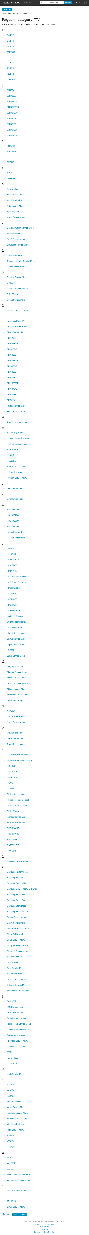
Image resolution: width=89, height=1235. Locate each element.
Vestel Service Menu (16, 1107)
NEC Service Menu (15, 717)
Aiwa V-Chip (12, 189)
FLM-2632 (11, 338)
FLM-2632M (12, 344)
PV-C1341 (11, 851)
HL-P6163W (12, 450)
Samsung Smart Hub (16, 895)
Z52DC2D (11, 1201)
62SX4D (10, 173)
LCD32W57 (12, 605)
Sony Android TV (14, 957)
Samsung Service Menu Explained (22, 889)
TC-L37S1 (11, 1001)
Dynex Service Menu (16, 300)
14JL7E (10, 35)
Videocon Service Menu (17, 1113)
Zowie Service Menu (16, 1207)
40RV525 (11, 146)
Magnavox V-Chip (15, 666)
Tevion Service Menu (16, 1035)
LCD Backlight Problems (17, 577)
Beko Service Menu (15, 234)
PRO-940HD (12, 839)
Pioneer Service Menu (16, 817)
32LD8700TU (13, 107)
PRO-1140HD (13, 828)
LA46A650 (11, 554)
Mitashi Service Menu (16, 689)
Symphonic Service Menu (18, 991)
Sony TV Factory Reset (17, 979)
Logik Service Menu (16, 645)
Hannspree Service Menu (18, 438)
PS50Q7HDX (13, 845)
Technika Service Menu (17, 1018)
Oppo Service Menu (16, 744)
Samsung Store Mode (16, 906)
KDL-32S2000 (13, 515)
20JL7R (10, 74)
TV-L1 (9, 1052)
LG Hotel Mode (13, 611)
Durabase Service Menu (17, 288)
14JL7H (10, 41)
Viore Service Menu (15, 1124)
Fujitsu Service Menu (16, 406)
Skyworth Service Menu (17, 951)
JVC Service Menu (15, 499)
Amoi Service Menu (15, 200)
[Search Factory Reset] (52, 2)
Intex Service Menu (15, 488)
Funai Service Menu (16, 411)
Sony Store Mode (14, 974)
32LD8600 (11, 96)
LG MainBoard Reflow (16, 622)
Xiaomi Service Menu (16, 1191)
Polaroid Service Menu (17, 822)
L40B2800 (11, 548)
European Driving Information (44, 1232)
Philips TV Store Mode (17, 806)
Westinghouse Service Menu (19, 1174)
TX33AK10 (12, 1064)
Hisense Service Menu (17, 444)
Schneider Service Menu (18, 928)
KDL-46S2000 (13, 526)
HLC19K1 (11, 461)
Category (6, 1214)
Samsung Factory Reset (17, 872)
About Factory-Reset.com (44, 1224)
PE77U (10, 783)
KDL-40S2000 (13, 521)
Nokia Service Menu (16, 722)
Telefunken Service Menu (18, 1030)
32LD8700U (12, 113)
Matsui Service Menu (16, 678)
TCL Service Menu (15, 1007)
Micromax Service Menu (17, 683)
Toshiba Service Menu (16, 1047)
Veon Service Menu (15, 1102)
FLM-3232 (11, 355)
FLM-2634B (12, 349)
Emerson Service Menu (17, 310)
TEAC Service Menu (16, 1013)
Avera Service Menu (16, 217)
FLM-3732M (12, 383)
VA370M (10, 1096)
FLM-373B (11, 395)
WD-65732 (11, 1163)
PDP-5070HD (13, 772)
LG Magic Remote (15, 616)
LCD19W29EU (13, 588)
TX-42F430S (12, 1058)
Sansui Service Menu (16, 917)
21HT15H (11, 80)
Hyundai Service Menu (17, 478)
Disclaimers (44, 1227)
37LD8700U (12, 135)
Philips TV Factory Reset (18, 800)
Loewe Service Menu (16, 639)
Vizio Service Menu (15, 1130)
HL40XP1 (11, 455)
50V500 (10, 162)
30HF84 (10, 90)
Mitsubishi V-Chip (14, 700)
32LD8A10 (11, 118)
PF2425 (10, 789)
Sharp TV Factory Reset (17, 945)
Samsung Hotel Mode (16, 878)
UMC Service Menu (15, 1074)
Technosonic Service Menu (19, 1024)
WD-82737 (11, 1169)
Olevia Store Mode (15, 733)
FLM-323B (11, 372)
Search (68, 3)
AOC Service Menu (15, 206)
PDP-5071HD (13, 777)
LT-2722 (10, 650)
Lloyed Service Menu (16, 633)
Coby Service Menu (15, 267)
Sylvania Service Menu (17, 985)
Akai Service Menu (15, 195)
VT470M (10, 1147)
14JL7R (10, 46)
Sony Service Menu (15, 968)
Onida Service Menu (16, 738)
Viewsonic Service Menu (18, 1119)
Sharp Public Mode (15, 934)
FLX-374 (11, 400)
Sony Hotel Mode (14, 962)
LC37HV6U (12, 571)
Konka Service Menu (16, 538)
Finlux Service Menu (16, 332)
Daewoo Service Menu (17, 277)
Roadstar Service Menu (17, 861)
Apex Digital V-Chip (15, 212)
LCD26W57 (12, 599)
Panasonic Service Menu (18, 755)
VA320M (10, 1090)
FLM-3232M (12, 361)
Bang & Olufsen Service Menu (20, 228)
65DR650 (11, 178)
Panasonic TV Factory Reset (19, 760)
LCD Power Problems (16, 582)
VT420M (10, 1141)
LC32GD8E (12, 565)
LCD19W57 (12, 594)
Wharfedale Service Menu (18, 1180)
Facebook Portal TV (16, 321)
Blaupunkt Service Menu (17, 245)
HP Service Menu (14, 472)
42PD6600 (11, 152)
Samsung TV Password (17, 912)
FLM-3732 (11, 378)
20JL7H (10, 68)
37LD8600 (11, 124)
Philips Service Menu (16, 794)
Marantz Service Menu (17, 672)
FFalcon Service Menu (17, 327)
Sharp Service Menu (16, 940)
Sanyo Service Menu (16, 923)
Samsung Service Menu (17, 883)
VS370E (10, 1136)
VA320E (10, 1085)
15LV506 (11, 52)
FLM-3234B (12, 366)
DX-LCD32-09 (13, 294)
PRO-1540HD (13, 834)
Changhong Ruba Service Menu (21, 261)
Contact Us (44, 1229)
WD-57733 (11, 1157)
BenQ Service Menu (16, 239)
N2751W (11, 711)
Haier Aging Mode (15, 433)
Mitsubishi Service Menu (17, 695)
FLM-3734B (12, 389)
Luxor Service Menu (16, 656)
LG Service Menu (14, 628)
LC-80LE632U (13, 560)
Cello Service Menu (15, 255)
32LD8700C (12, 101)
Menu (26, 3)
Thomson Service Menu (17, 1041)
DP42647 (11, 283)
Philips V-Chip (13, 811)
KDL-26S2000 (13, 510)
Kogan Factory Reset (16, 532)
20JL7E (10, 63)
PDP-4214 (11, 766)
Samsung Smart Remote (18, 900)
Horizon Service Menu (16, 467)
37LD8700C (12, 130)
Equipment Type (19, 1214)
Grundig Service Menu (17, 422)
